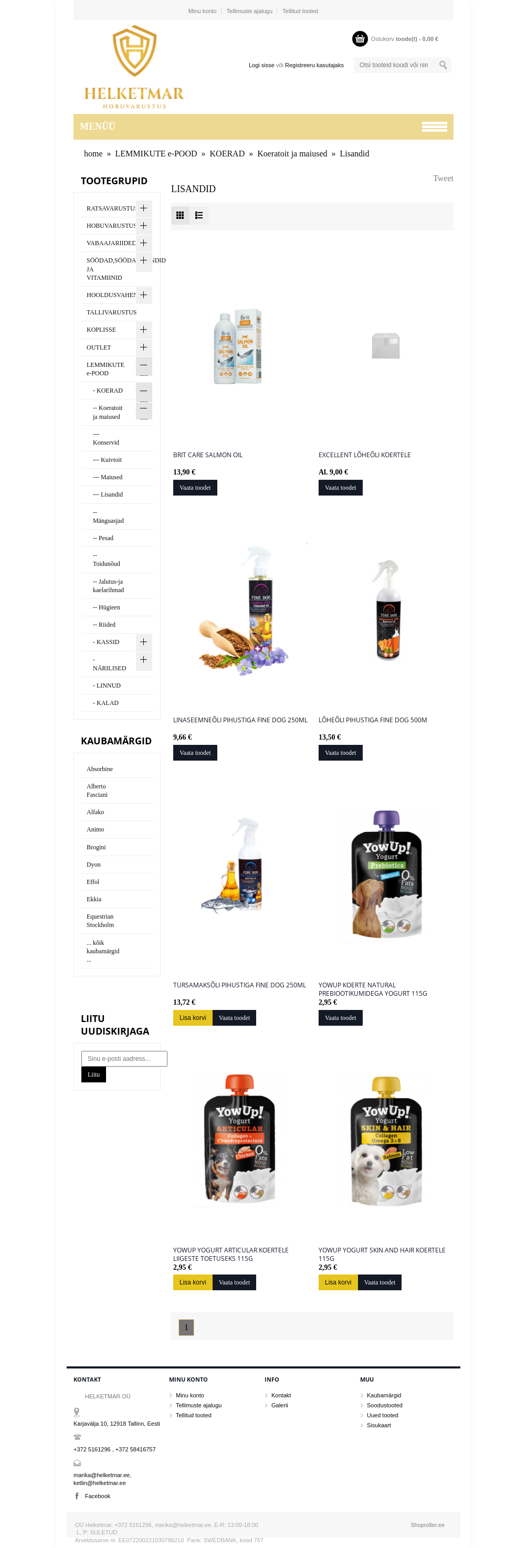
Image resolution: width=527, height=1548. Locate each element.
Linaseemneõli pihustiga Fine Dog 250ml (240, 720)
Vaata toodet (195, 487)
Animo (95, 829)
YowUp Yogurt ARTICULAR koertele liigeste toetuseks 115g (231, 1254)
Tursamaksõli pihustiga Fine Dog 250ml (239, 985)
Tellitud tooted (300, 11)
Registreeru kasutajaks (314, 65)
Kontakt (281, 1395)
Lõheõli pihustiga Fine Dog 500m (373, 720)
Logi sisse (262, 65)
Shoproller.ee (427, 1525)
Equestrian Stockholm (100, 921)
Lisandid (355, 153)
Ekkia (94, 899)
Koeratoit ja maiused (292, 153)
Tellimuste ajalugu (249, 11)
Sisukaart (379, 1425)
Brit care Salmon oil (208, 455)
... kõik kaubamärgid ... (103, 951)
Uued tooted (382, 1415)
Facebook (97, 1496)
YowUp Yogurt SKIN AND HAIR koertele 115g (382, 1254)
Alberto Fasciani (97, 790)
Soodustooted (385, 1405)
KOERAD (227, 153)
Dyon (94, 864)
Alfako (95, 812)
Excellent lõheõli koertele (365, 455)
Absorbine (100, 769)
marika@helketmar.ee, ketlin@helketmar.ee (102, 1479)
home (93, 153)
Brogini (96, 847)
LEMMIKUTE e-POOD (156, 153)
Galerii (279, 1405)
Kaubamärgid (384, 1395)
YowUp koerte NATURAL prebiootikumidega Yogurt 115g (373, 989)
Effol (93, 882)
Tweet (443, 178)
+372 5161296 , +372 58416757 (114, 1449)
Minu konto (202, 11)
